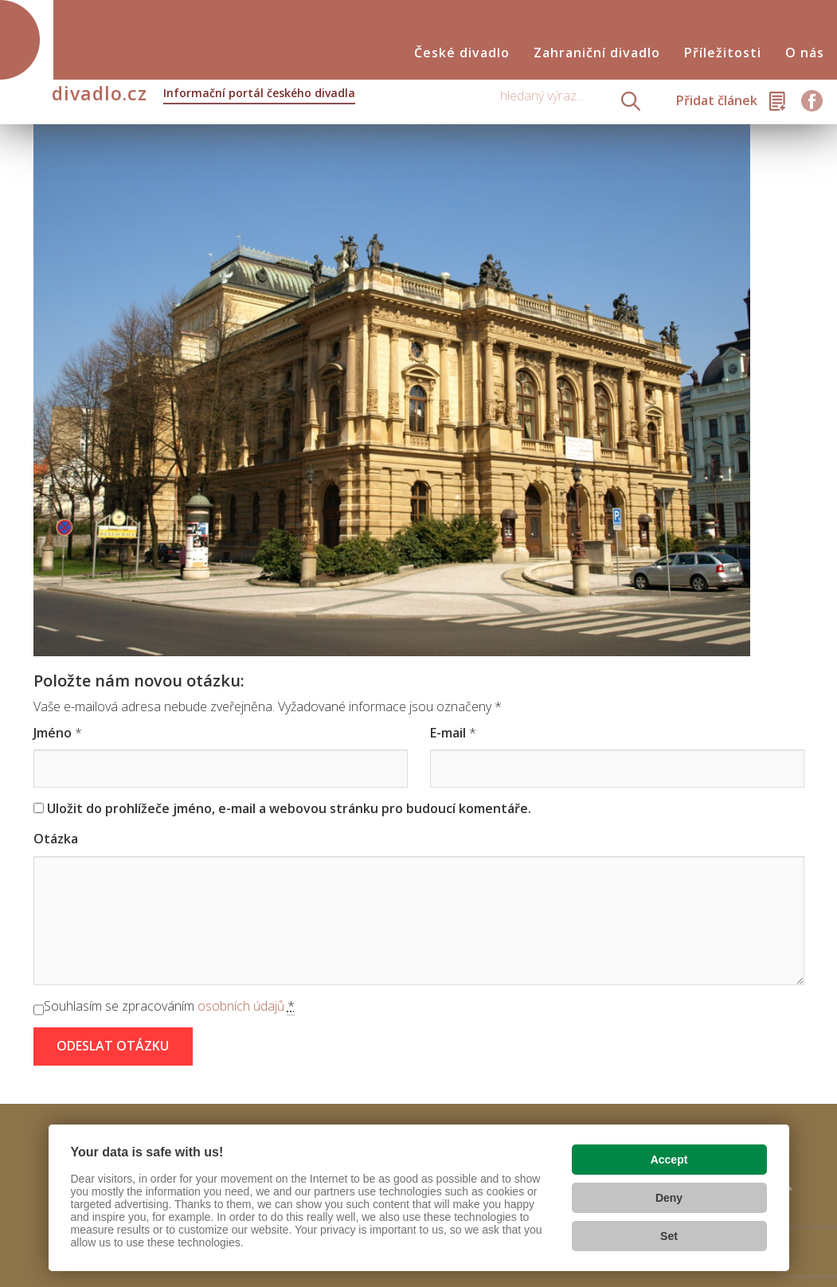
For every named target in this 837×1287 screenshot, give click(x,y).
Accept (669, 1159)
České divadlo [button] (462, 53)
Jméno (52, 732)
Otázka (55, 838)
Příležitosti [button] (722, 53)
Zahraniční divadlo (597, 53)
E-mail (448, 732)
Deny (669, 1197)
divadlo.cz (203, 95)
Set (669, 1236)
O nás (804, 53)
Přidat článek (716, 100)
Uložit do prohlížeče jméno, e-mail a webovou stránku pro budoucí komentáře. (289, 808)
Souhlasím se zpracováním (169, 1006)
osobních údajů (241, 1006)
